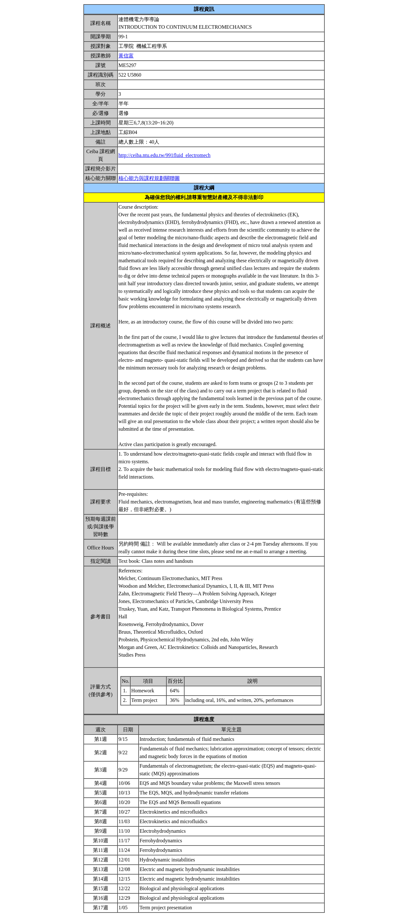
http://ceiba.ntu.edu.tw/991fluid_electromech (164, 155)
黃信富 (126, 55)
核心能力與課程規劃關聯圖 (149, 178)
